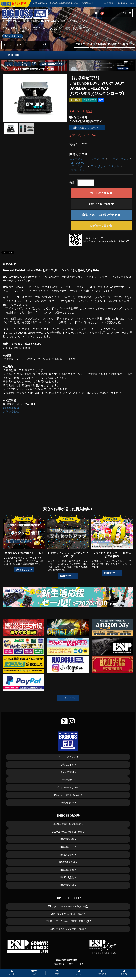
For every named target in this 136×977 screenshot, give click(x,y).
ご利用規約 (66, 780)
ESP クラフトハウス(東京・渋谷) (68, 913)
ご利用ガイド (81, 44)
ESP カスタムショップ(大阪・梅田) (68, 929)
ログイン (128, 44)
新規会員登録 (98, 44)
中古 (57, 972)
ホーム (11, 972)
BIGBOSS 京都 (67, 870)
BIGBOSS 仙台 (67, 847)
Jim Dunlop (77, 162)
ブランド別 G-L (119, 158)
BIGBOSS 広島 (67, 877)
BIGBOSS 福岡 (67, 885)
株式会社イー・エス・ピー (68, 964)
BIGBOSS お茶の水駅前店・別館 (67, 831)
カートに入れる (101, 193)
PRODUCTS (11, 55)
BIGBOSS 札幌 (67, 839)
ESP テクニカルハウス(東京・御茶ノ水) (68, 906)
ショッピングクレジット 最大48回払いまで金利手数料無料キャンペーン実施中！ (62, 3)
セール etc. (79, 972)
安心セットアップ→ (12, 36)
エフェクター (77, 158)
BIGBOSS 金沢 (67, 854)
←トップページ (68, 697)
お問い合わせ (11, 411)
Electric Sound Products (68, 959)
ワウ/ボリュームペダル (105, 166)
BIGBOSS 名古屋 (67, 862)
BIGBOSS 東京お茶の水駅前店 (67, 824)
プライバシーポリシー (67, 787)
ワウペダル (77, 170)
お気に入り (114, 44)
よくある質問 (67, 772)
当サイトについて (67, 757)
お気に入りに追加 (101, 204)
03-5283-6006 (11, 407)
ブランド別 (97, 158)
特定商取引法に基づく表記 (67, 795)
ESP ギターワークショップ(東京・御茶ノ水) (68, 921)
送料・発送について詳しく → (87, 127)
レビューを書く (101, 225)
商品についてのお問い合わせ (101, 214)
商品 (34, 972)
